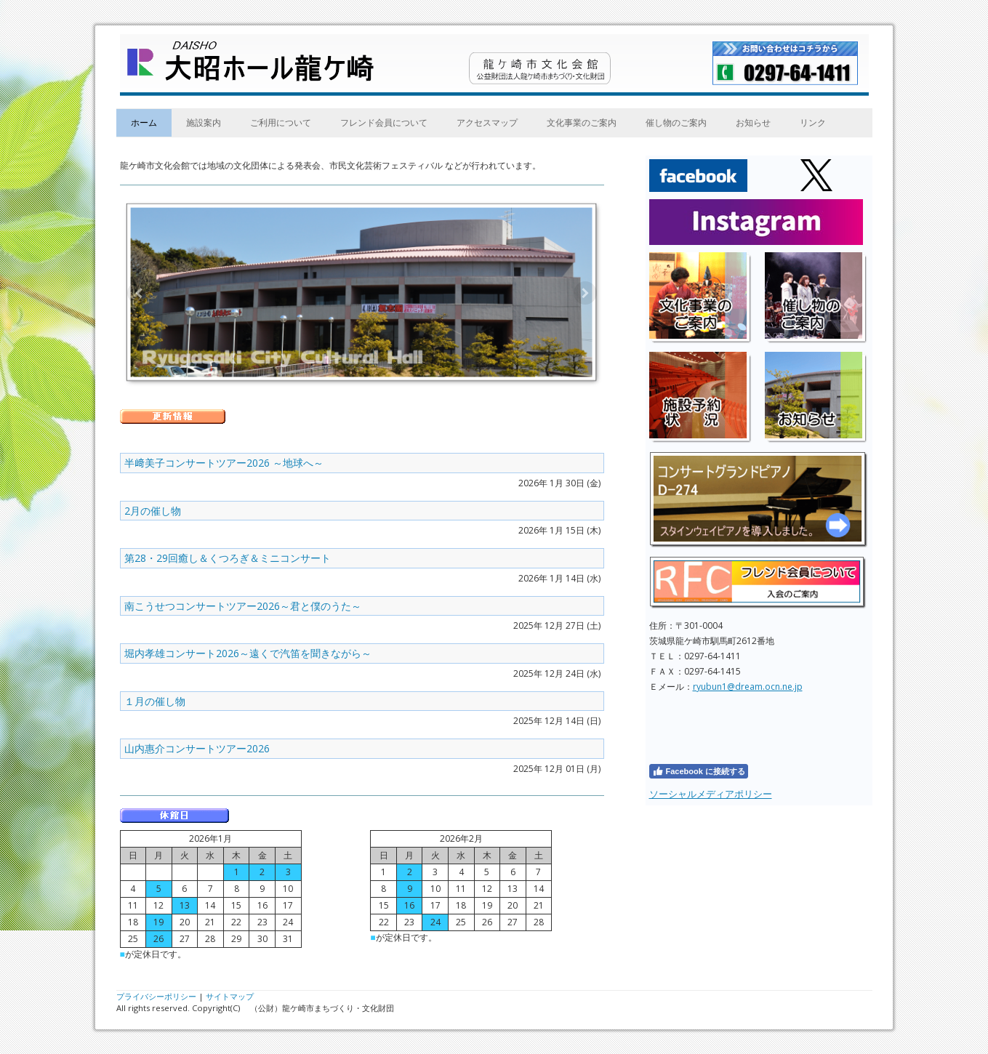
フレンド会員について (383, 122)
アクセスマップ (487, 122)
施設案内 (203, 122)
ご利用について (280, 122)
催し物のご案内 (676, 122)
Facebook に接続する (698, 771)
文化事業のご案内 (582, 122)
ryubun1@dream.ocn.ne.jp (748, 686)
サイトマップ (230, 996)
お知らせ (753, 122)
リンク (813, 122)
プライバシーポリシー (156, 996)
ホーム (144, 122)
